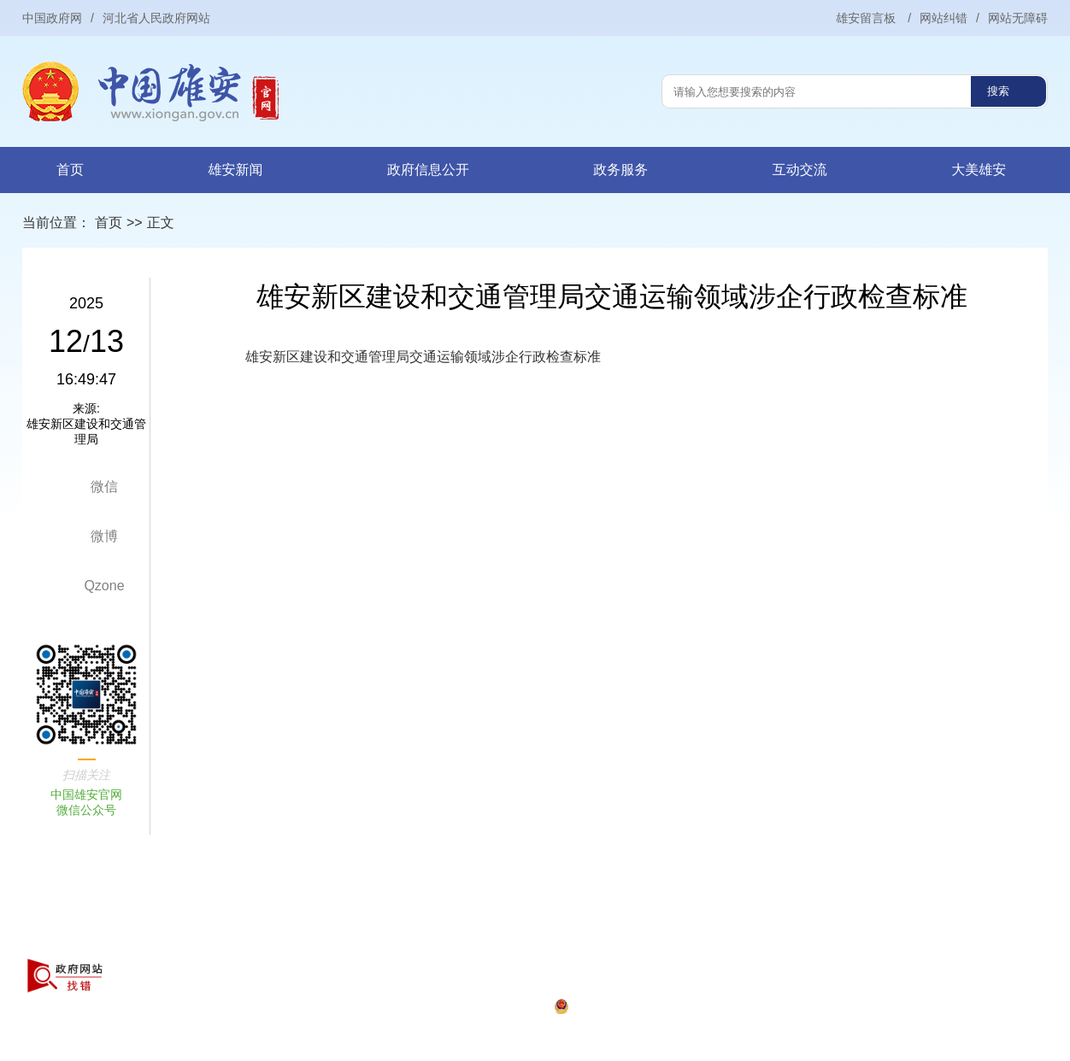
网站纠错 (943, 18)
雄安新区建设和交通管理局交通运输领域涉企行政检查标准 (423, 356)
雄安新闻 (235, 169)
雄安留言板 (867, 18)
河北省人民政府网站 (156, 18)
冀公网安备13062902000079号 (479, 1007)
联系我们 (357, 944)
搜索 (998, 91)
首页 (70, 169)
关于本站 (153, 944)
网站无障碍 (1018, 18)
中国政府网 (52, 18)
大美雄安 (978, 169)
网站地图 (289, 944)
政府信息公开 (428, 169)
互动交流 (800, 169)
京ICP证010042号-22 (185, 1007)
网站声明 (221, 944)
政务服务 (620, 169)
